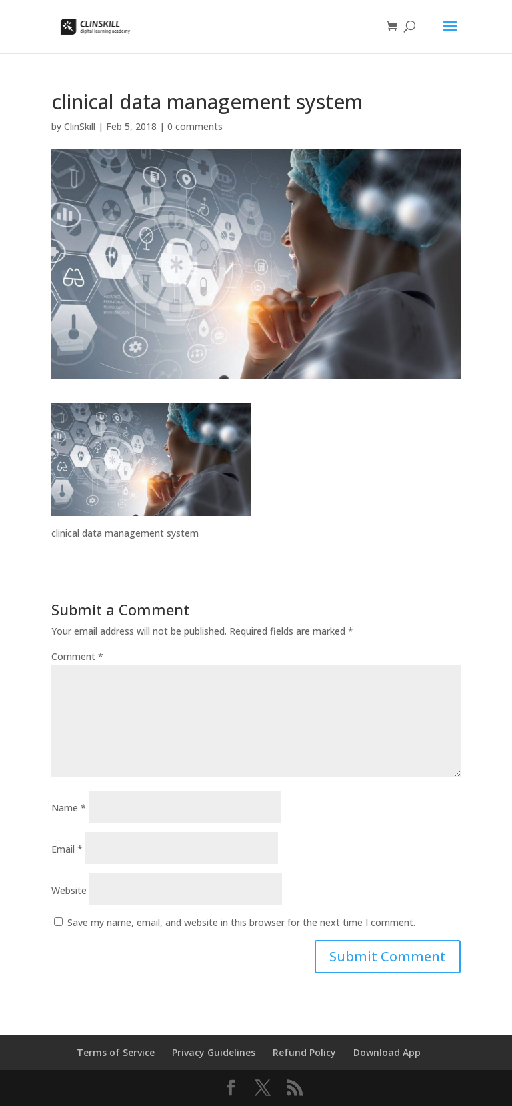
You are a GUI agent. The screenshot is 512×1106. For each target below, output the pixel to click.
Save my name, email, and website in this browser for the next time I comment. (241, 922)
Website (69, 890)
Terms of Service (116, 1052)
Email (67, 849)
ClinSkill (79, 126)
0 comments (195, 126)
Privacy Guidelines (213, 1052)
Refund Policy (304, 1052)
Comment (77, 656)
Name (68, 807)
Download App (387, 1052)
